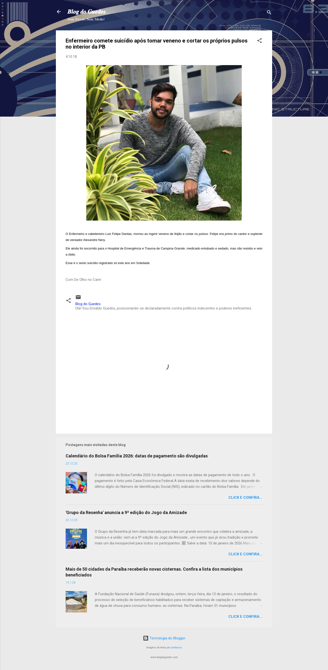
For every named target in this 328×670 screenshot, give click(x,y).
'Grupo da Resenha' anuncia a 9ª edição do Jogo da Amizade (126, 512)
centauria (176, 647)
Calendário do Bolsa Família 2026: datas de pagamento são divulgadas (137, 455)
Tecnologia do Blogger (164, 638)
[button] (259, 41)
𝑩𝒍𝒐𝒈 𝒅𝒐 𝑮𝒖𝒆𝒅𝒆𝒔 (86, 11)
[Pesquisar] (269, 13)
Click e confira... (245, 497)
